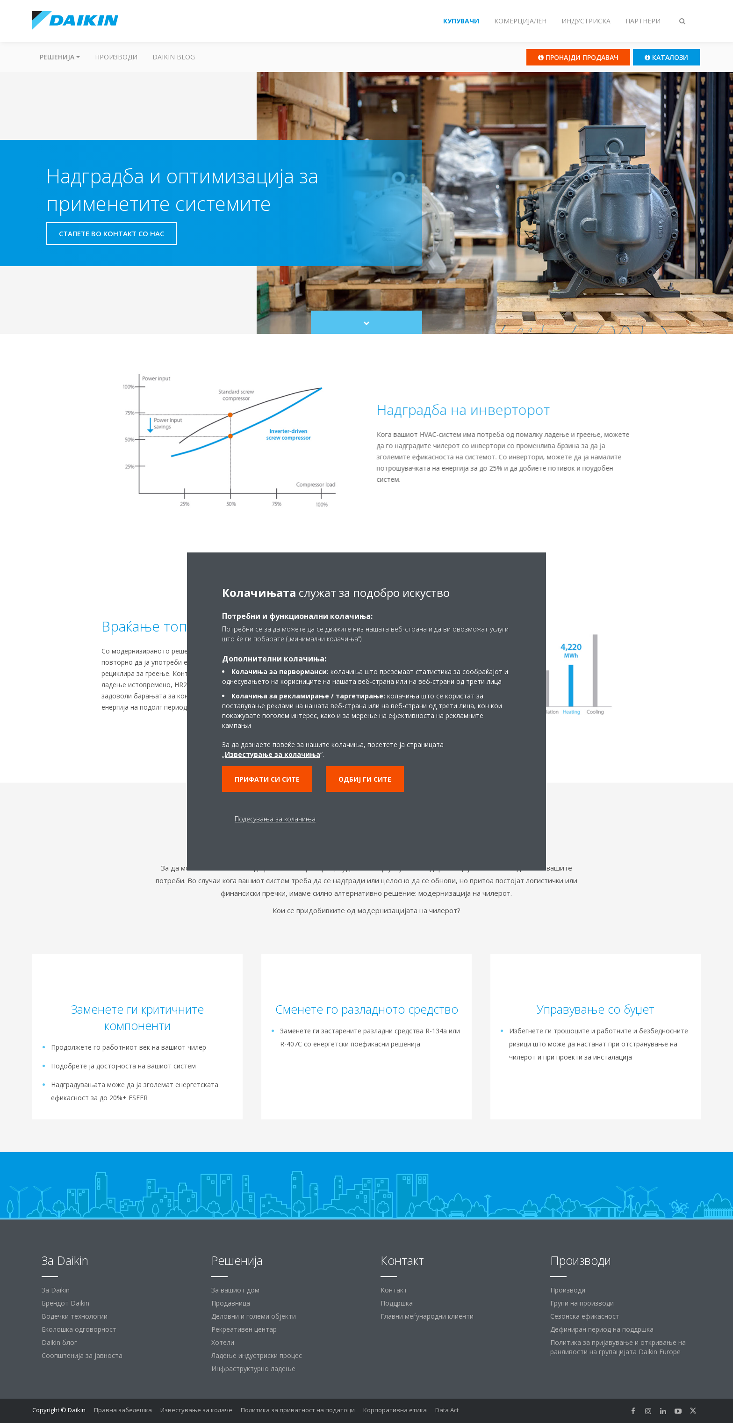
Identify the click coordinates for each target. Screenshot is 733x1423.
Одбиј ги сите (364, 779)
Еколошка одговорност (79, 1329)
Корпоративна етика (395, 1410)
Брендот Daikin (65, 1303)
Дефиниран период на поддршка (602, 1329)
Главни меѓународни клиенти (427, 1316)
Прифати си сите (267, 779)
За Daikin (56, 1289)
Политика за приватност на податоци (298, 1410)
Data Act (447, 1410)
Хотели (222, 1342)
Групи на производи (582, 1303)
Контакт (394, 1289)
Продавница (230, 1303)
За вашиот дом (235, 1289)
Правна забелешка (123, 1410)
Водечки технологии (75, 1316)
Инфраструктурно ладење (253, 1368)
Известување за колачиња (272, 754)
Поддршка (397, 1303)
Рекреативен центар (244, 1329)
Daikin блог (59, 1342)
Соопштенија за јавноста (82, 1355)
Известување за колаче (196, 1410)
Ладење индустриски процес (256, 1355)
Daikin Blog (173, 56)
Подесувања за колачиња (275, 818)
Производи (116, 56)
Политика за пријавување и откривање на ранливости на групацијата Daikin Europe (618, 1347)
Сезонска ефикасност (584, 1316)
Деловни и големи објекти (253, 1316)
